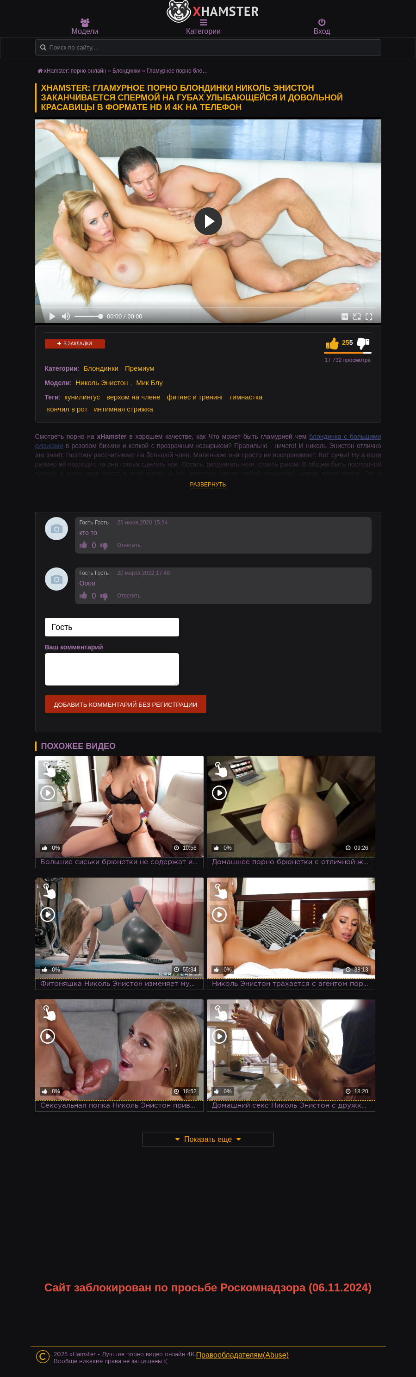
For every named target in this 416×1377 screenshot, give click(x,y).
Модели (85, 27)
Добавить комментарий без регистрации (126, 704)
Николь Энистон (101, 382)
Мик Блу (149, 382)
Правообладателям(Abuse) (242, 1355)
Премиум (140, 368)
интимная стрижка (123, 409)
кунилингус (82, 397)
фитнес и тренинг (195, 397)
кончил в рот (67, 409)
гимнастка (246, 397)
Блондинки (100, 368)
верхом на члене (133, 397)
